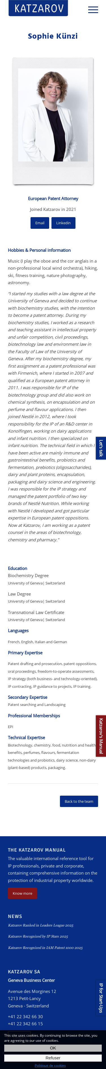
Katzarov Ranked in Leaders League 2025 (40, 925)
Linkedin (63, 222)
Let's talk (101, 448)
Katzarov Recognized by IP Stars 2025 (38, 936)
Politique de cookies (50, 1065)
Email (39, 222)
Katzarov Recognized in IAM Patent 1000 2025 (45, 948)
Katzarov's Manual (101, 736)
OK (53, 1047)
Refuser (53, 1057)
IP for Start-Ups (101, 998)
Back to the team (79, 801)
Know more (22, 893)
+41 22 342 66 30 (25, 1016)
